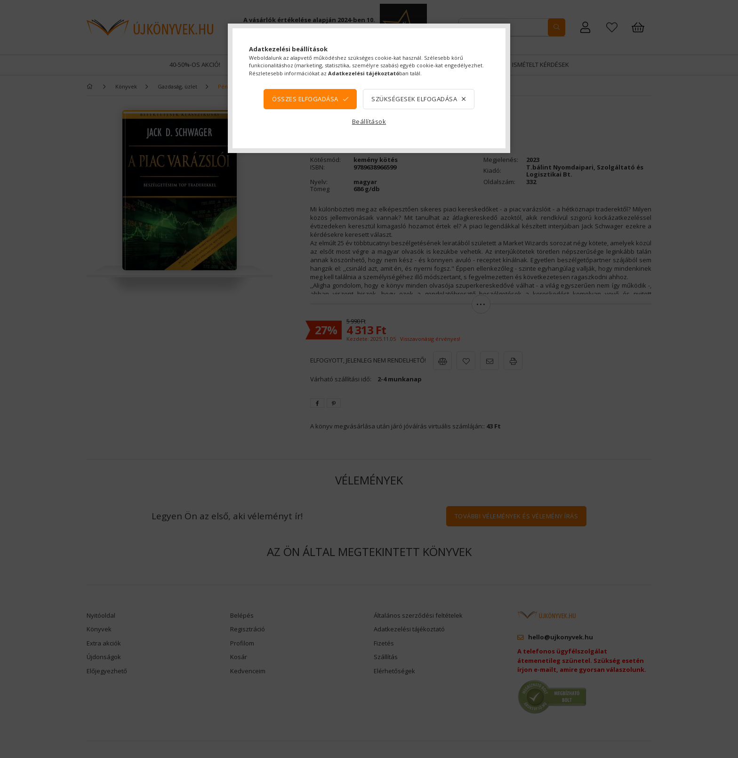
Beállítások (369, 121)
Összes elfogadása (305, 99)
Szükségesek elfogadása (414, 99)
